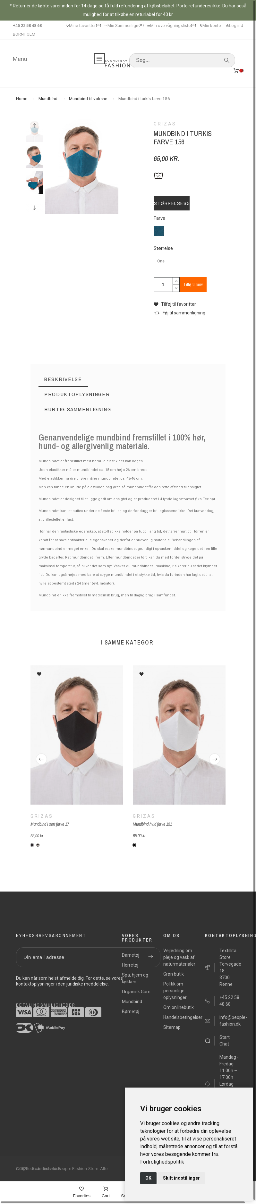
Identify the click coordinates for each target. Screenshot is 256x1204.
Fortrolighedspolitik (162, 1162)
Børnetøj (130, 1011)
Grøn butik (173, 974)
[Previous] (41, 759)
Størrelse (163, 248)
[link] (162, 1162)
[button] (175, 304)
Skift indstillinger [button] (181, 1178)
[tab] (63, 379)
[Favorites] (82, 1193)
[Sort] (32, 845)
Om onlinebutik (178, 1007)
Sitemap (172, 1027)
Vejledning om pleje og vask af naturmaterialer (179, 957)
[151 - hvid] (134, 845)
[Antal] (163, 284)
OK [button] (148, 1178)
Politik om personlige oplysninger (175, 990)
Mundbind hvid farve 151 (152, 824)
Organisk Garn (136, 991)
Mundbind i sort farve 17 (49, 824)
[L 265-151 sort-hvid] (37, 845)
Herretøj (130, 965)
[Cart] (105, 1193)
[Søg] (182, 60)
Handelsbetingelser (182, 1017)
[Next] (214, 759)
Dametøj (130, 955)
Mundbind (132, 1001)
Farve (159, 218)
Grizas (41, 815)
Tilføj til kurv (193, 284)
